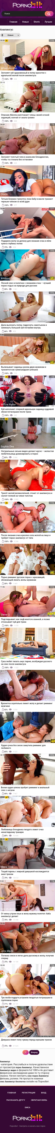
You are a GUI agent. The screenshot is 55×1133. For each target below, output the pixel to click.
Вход (43, 1093)
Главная (13, 22)
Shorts (37, 22)
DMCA (27, 1107)
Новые (25, 22)
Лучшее (48, 22)
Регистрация (28, 1093)
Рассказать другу (15, 1100)
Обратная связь (39, 1100)
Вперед (34, 1052)
